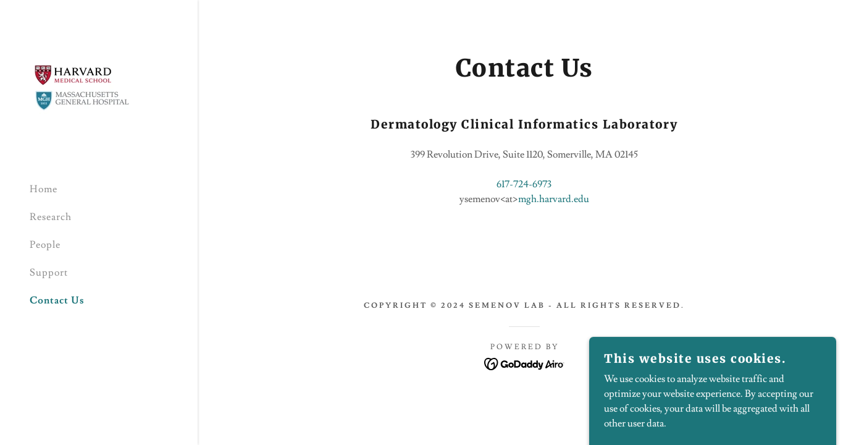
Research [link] (51, 217)
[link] (82, 84)
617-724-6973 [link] (524, 184)
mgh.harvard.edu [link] (553, 199)
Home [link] (43, 189)
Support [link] (49, 272)
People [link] (45, 245)
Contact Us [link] (57, 300)
